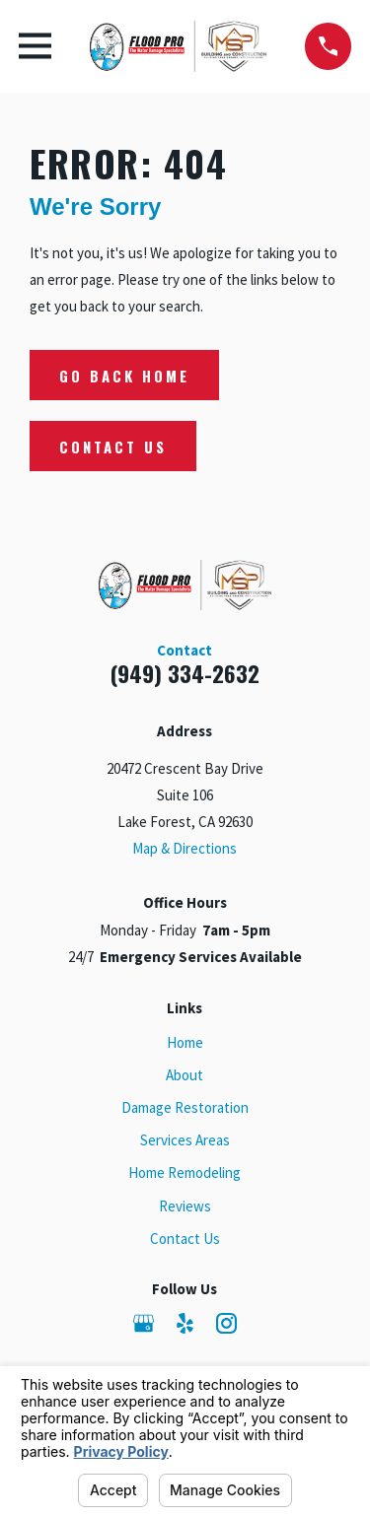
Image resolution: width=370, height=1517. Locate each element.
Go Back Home (124, 375)
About (184, 1075)
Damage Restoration (185, 1107)
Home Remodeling (184, 1172)
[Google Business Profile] (143, 1323)
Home (185, 1042)
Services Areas (185, 1140)
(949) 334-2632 (185, 673)
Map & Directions (184, 848)
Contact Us (113, 446)
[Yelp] (185, 1323)
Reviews (185, 1206)
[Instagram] (226, 1323)
